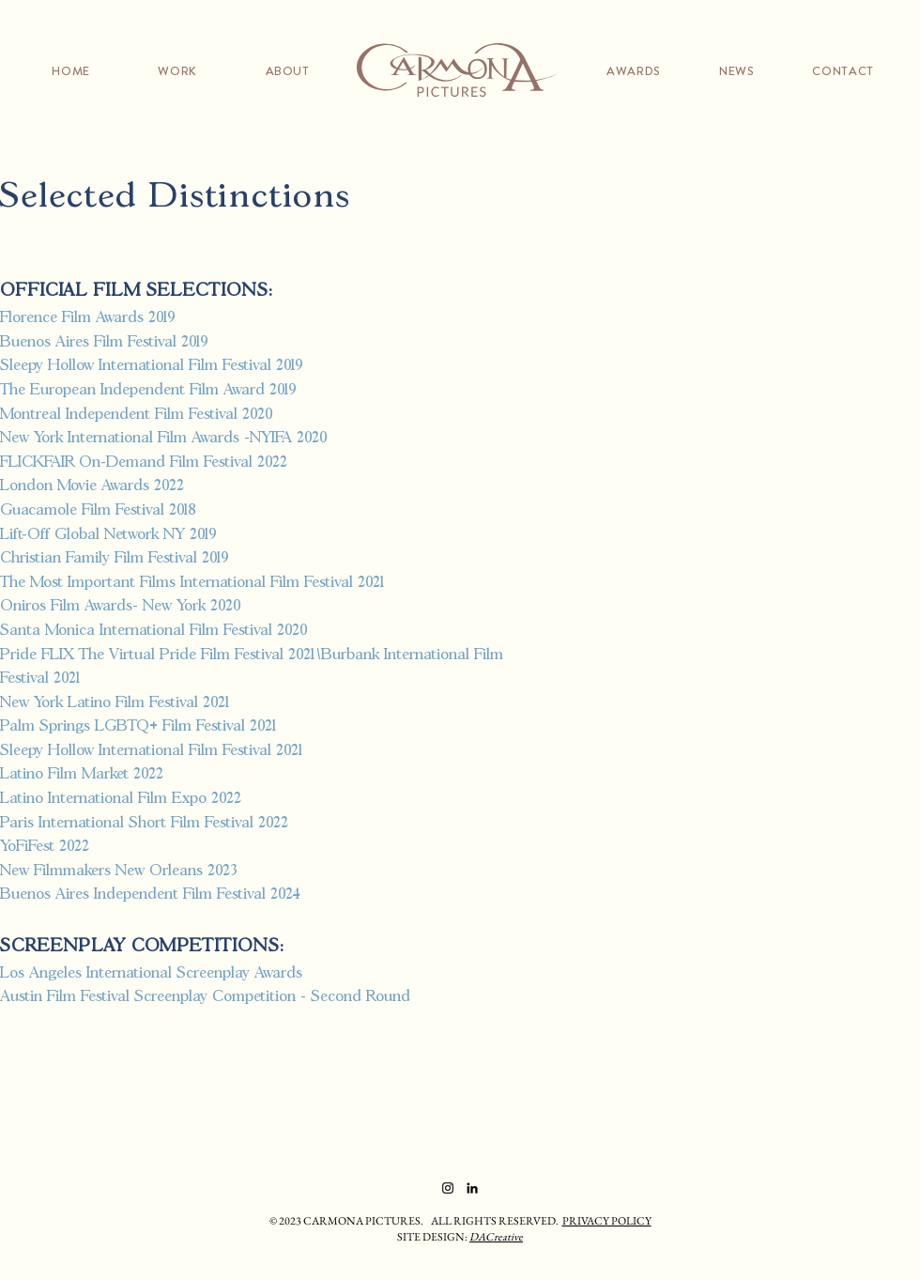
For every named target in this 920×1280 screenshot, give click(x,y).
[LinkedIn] (472, 1187)
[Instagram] (447, 1187)
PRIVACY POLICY (607, 1220)
